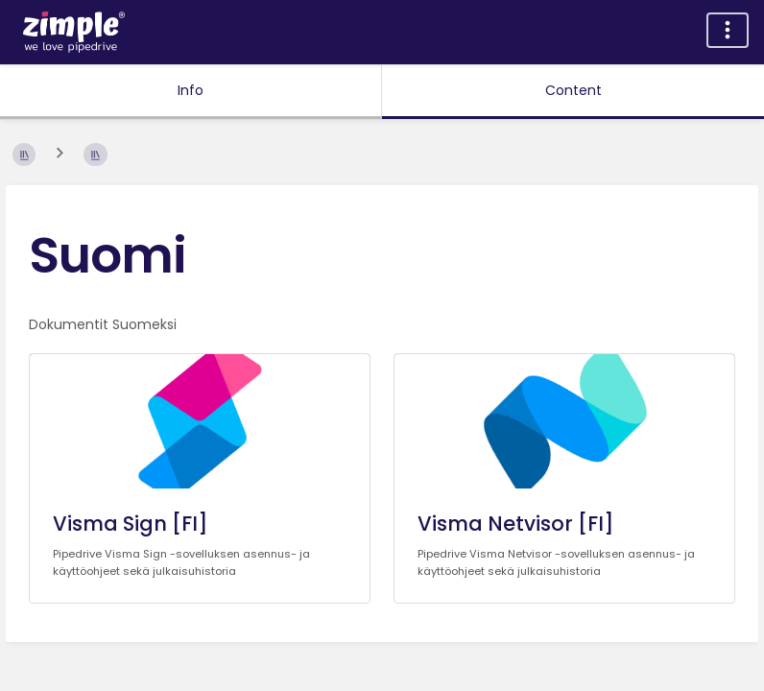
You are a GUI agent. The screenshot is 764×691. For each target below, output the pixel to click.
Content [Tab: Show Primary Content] (573, 90)
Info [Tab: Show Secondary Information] (190, 90)
